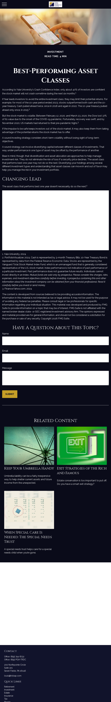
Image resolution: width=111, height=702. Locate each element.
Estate (7, 693)
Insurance (8, 696)
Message (7, 368)
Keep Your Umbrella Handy (29, 468)
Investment (9, 690)
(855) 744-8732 (17, 656)
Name (5, 333)
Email (5, 350)
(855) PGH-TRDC (18, 659)
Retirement (9, 687)
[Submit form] (9, 394)
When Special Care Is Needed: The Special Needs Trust (28, 537)
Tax (5, 699)
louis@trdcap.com (12, 676)
